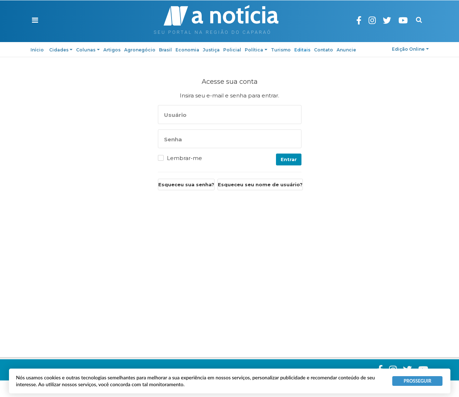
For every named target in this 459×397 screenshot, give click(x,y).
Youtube (409, 20)
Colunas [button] (88, 50)
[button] (35, 20)
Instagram (378, 20)
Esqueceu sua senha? (186, 184)
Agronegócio (139, 50)
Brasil (165, 50)
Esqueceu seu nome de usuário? (260, 184)
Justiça (211, 50)
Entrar (289, 159)
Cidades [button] (61, 50)
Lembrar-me (184, 158)
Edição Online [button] (410, 49)
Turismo (281, 50)
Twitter (393, 20)
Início (37, 50)
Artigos (112, 50)
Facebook (365, 20)
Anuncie (346, 50)
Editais (302, 50)
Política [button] (256, 50)
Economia (187, 50)
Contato (323, 50)
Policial (232, 50)
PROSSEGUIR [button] (417, 381)
